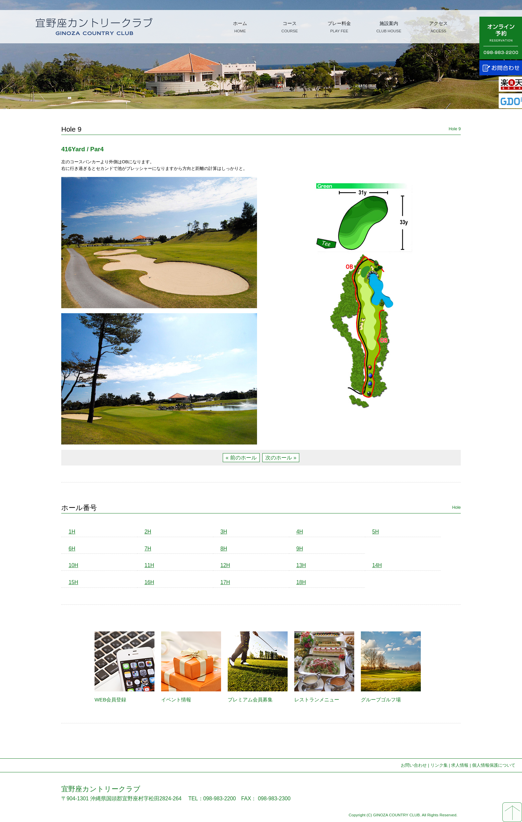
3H (223, 531)
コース (289, 27)
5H (375, 531)
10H (73, 565)
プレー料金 (339, 27)
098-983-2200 (219, 798)
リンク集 (439, 765)
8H (223, 548)
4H (299, 531)
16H (149, 582)
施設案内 (388, 27)
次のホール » (280, 457)
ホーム (240, 27)
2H (147, 531)
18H (301, 582)
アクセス (438, 27)
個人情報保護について (493, 765)
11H (149, 565)
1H (72, 531)
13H (301, 565)
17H (225, 582)
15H (73, 582)
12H (225, 565)
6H (72, 548)
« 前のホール (241, 457)
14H (377, 565)
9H (299, 548)
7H (147, 548)
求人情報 (459, 765)
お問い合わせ (414, 765)
